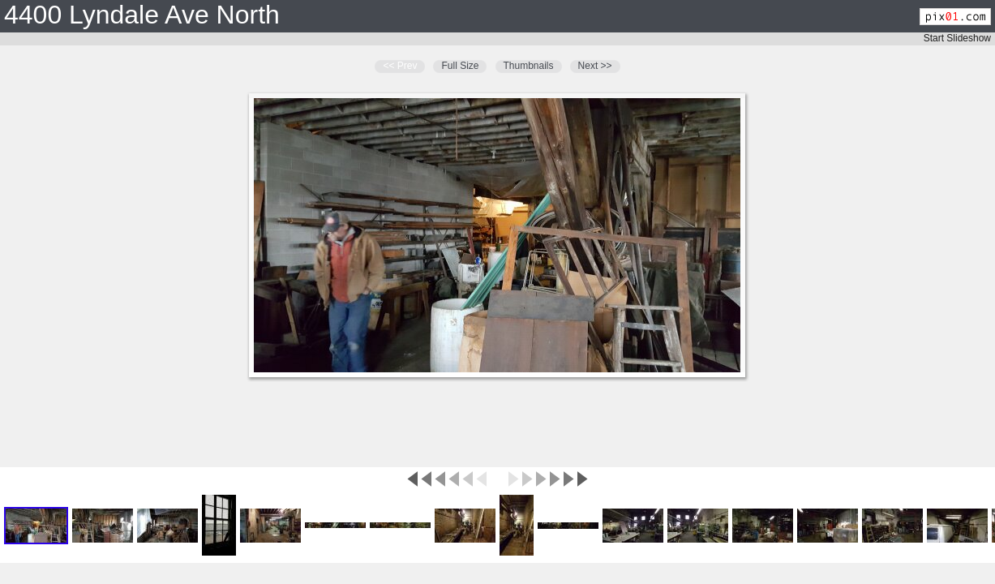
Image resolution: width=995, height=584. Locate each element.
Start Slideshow (957, 38)
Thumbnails (529, 65)
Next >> (595, 65)
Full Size (459, 65)
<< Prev (400, 65)
